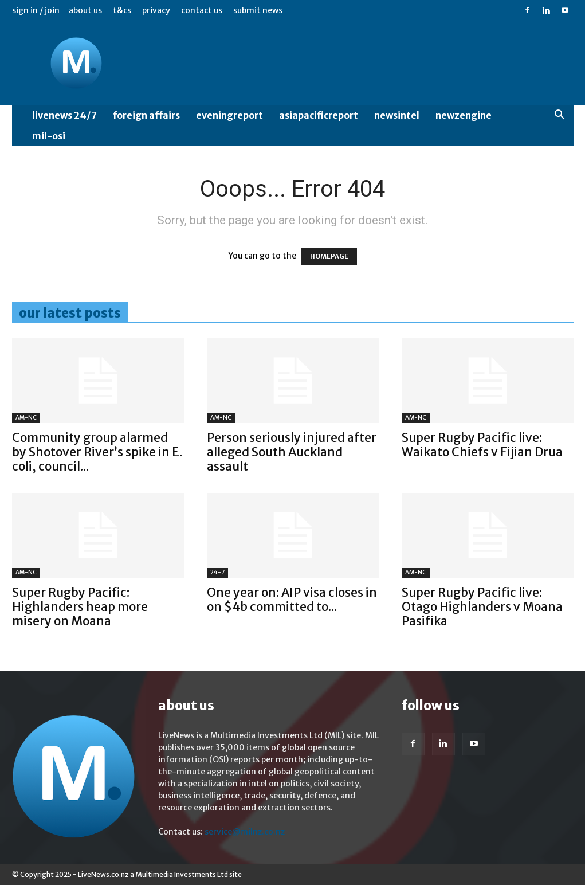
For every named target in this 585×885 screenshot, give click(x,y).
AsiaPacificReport (318, 115)
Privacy (156, 10)
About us (85, 10)
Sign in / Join (36, 10)
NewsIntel (396, 115)
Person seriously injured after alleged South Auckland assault (291, 452)
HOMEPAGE (329, 256)
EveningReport (229, 115)
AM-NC (26, 417)
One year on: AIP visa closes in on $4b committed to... (292, 599)
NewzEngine (463, 115)
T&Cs (122, 10)
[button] (560, 116)
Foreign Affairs (146, 115)
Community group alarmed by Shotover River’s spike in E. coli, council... (97, 452)
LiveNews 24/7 (64, 115)
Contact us (201, 10)
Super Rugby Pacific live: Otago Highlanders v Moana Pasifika (482, 607)
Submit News (257, 10)
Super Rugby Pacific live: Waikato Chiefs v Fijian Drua (482, 445)
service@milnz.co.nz (245, 832)
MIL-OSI (48, 136)
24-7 (217, 572)
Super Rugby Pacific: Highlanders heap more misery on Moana (80, 607)
